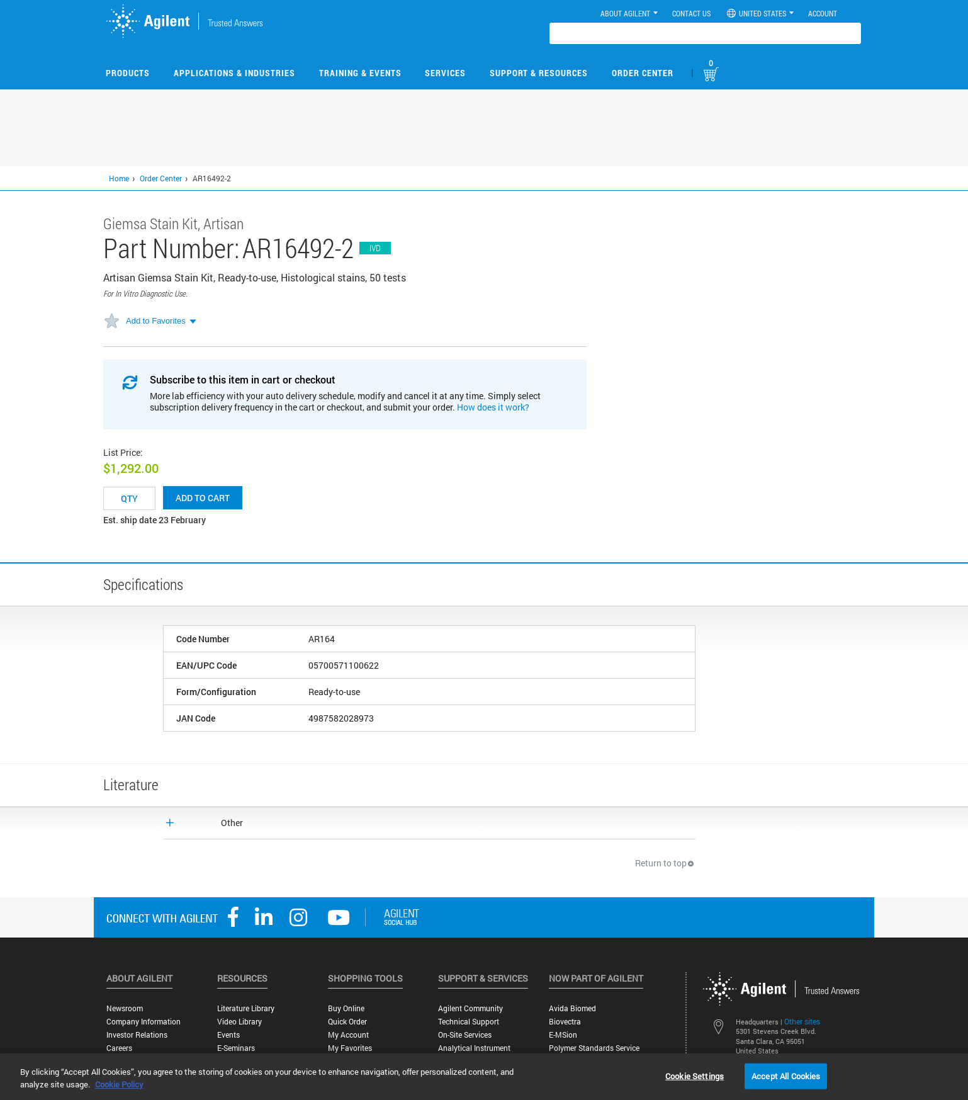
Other (232, 823)
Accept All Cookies (785, 1075)
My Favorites (350, 1048)
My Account (348, 1035)
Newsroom (124, 1008)
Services (445, 73)
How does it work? (493, 407)
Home (119, 178)
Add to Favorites (156, 321)
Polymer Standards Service (594, 1048)
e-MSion (563, 1035)
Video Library (239, 1021)
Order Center (642, 73)
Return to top (665, 863)
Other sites (802, 1021)
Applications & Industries (234, 73)
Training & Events (360, 73)
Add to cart (203, 498)
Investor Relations (136, 1035)
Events (228, 1035)
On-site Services (465, 1035)
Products (128, 73)
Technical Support (468, 1021)
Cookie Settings (694, 1075)
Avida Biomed (572, 1008)
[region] (484, 1076)
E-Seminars (236, 1048)
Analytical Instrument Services (474, 1052)
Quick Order (347, 1021)
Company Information (143, 1021)
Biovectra (565, 1021)
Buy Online (346, 1008)
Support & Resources (539, 73)
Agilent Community (470, 1008)
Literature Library (245, 1008)
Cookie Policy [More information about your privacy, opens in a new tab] (119, 1084)
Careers (119, 1048)
